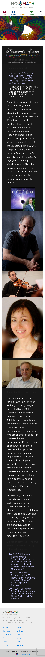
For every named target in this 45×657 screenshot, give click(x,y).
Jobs (4, 642)
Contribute (7, 635)
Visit (19, 627)
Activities (21, 645)
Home (5, 627)
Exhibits (20, 631)
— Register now (17, 83)
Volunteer (6, 645)
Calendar (6, 631)
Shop (19, 642)
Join (19, 638)
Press (4, 638)
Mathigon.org (23, 654)
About (20, 635)
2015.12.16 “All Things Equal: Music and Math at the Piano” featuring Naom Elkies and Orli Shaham (22, 594)
